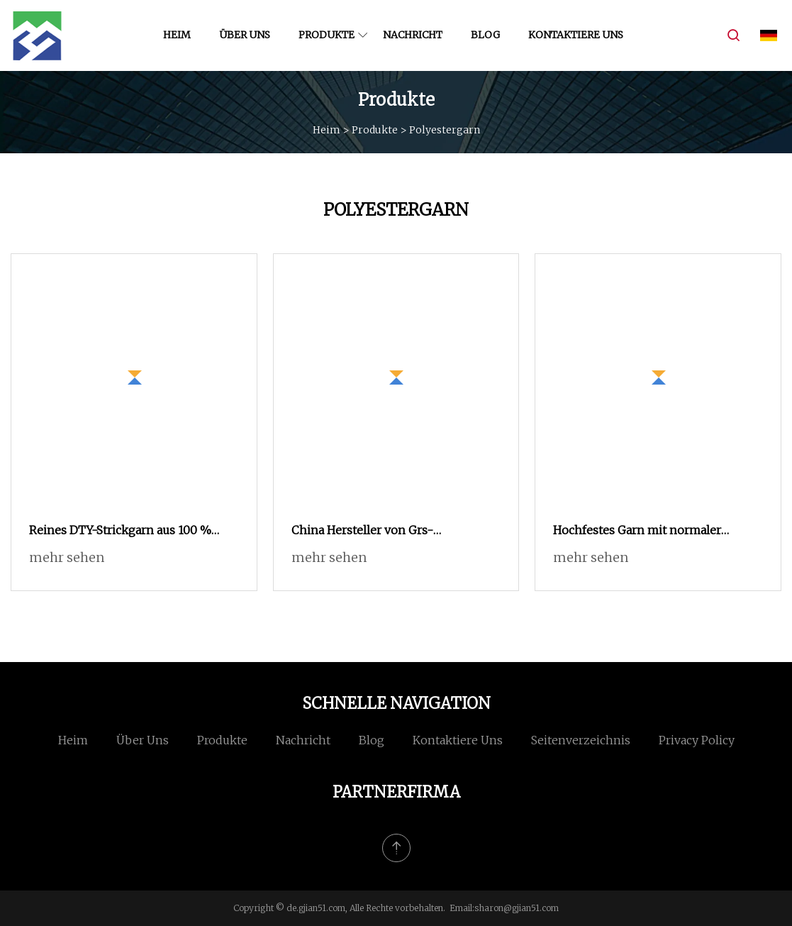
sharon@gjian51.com (516, 908)
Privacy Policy (697, 740)
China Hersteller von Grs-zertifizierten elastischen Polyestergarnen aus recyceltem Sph (391, 531)
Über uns (244, 34)
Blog (485, 34)
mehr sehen (66, 557)
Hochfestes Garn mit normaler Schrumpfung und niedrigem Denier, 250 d (655, 531)
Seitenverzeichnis (580, 740)
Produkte (327, 34)
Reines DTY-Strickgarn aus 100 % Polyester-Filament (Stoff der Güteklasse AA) (120, 531)
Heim (177, 34)
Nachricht (412, 34)
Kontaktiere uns (575, 34)
